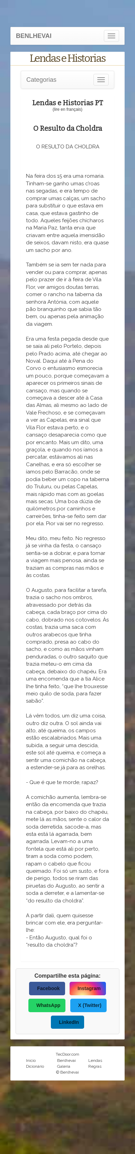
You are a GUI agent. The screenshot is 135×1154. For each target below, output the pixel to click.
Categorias (41, 79)
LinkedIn (69, 1022)
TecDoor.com (67, 1054)
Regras (94, 1066)
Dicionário (35, 1066)
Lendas (95, 1060)
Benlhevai (66, 1060)
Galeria (63, 1066)
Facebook (48, 988)
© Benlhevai (67, 1072)
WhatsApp (48, 1005)
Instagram (89, 988)
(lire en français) (67, 109)
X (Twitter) (89, 1005)
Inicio (31, 1060)
